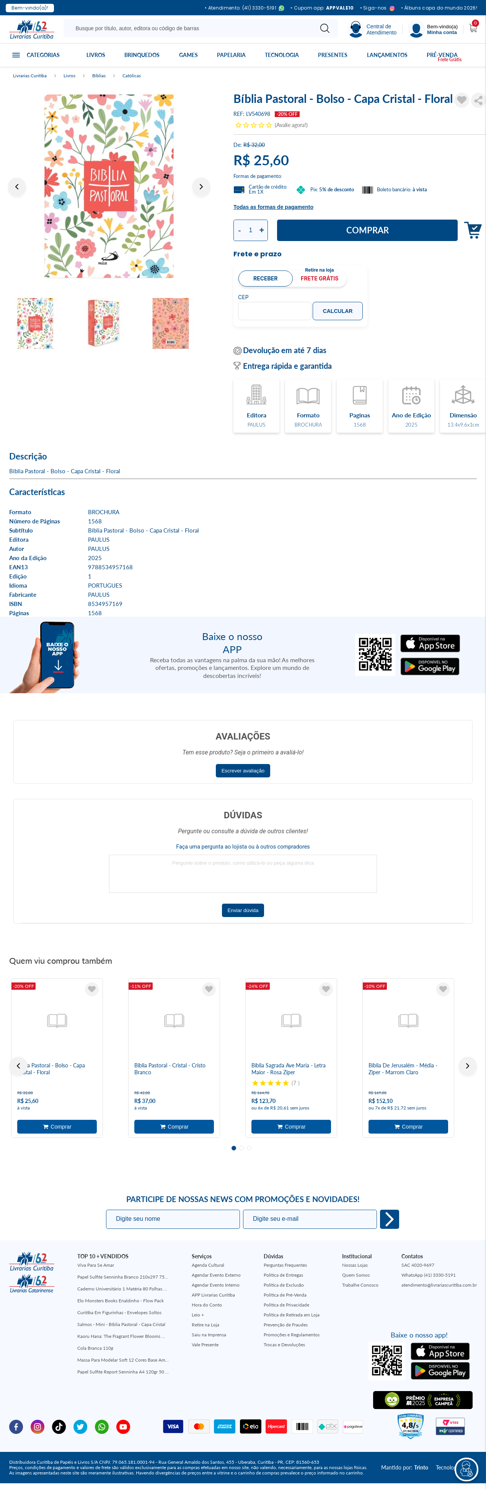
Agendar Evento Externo (216, 1275)
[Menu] (433, 29)
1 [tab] (234, 1148)
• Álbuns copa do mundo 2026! (439, 8)
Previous (17, 187)
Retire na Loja (205, 1325)
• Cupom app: (322, 8)
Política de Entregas (283, 1275)
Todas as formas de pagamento (273, 207)
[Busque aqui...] (190, 28)
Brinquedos (142, 55)
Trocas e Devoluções (284, 1344)
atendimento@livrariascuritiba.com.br (439, 1285)
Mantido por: (404, 1467)
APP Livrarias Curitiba (213, 1295)
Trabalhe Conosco (360, 1285)
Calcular (338, 311)
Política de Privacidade (286, 1305)
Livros (95, 55)
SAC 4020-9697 (417, 1265)
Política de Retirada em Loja (292, 1315)
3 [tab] (249, 1148)
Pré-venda (442, 55)
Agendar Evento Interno (216, 1285)
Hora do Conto (207, 1305)
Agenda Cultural (208, 1265)
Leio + (198, 1315)
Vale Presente (205, 1344)
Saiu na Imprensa (209, 1334)
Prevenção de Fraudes (286, 1325)
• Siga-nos (377, 8)
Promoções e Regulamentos (292, 1334)
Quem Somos (356, 1275)
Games (188, 55)
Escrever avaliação (243, 771)
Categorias (43, 55)
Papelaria (231, 55)
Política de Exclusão (284, 1285)
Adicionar (57, 1127)
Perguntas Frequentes (285, 1265)
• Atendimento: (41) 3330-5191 (244, 8)
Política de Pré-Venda (285, 1295)
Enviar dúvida (243, 910)
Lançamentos (387, 55)
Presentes (332, 55)
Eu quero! (389, 1219)
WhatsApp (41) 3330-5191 (428, 1275)
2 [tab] (241, 1148)
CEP (243, 297)
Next (201, 187)
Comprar (367, 230)
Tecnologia (282, 55)
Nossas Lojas (355, 1265)
